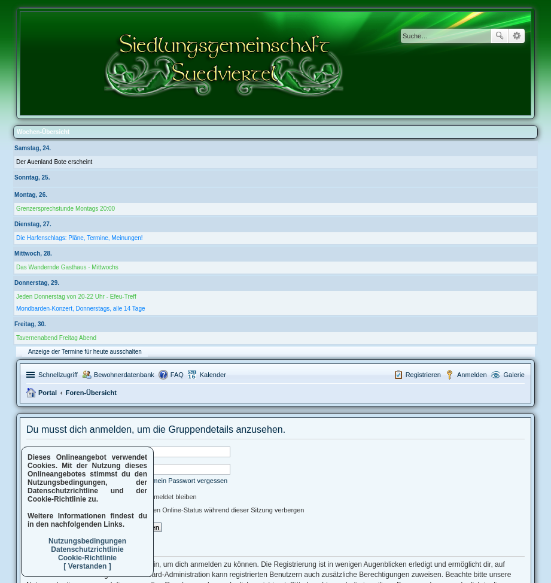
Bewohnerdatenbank (124, 374)
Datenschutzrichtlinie (87, 549)
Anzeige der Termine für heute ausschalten (85, 351)
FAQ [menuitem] (177, 374)
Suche (500, 36)
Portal (47, 392)
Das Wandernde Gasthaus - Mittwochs (67, 267)
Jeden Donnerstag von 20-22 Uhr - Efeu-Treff (76, 296)
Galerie (514, 374)
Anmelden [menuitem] (472, 374)
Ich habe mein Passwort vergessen (176, 480)
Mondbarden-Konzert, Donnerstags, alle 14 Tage (80, 308)
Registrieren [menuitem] (423, 374)
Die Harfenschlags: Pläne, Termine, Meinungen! (79, 238)
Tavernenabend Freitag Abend (56, 338)
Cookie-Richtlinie (87, 558)
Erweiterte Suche (517, 36)
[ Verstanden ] (87, 566)
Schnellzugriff (58, 374)
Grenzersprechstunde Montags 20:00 (65, 208)
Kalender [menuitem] (213, 374)
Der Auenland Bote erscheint (54, 162)
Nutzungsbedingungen (87, 541)
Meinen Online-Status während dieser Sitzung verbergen (215, 510)
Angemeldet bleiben (162, 496)
